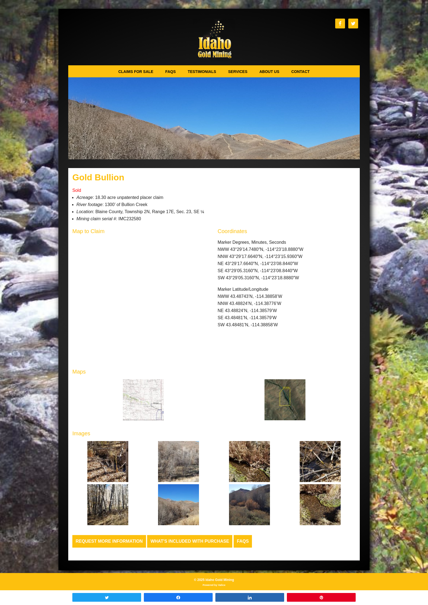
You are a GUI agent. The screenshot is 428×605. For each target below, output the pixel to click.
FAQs (243, 541)
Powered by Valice (214, 584)
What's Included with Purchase (189, 541)
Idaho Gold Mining (214, 40)
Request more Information (109, 541)
